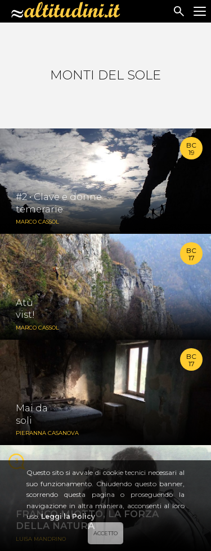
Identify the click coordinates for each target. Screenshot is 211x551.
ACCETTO (105, 533)
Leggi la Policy (68, 516)
